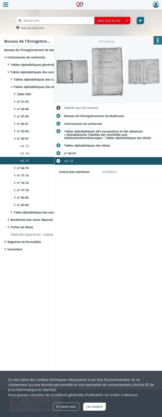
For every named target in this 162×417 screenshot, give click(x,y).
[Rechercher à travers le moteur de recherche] (57, 20)
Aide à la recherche (32, 28)
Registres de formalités (24, 242)
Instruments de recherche (26, 57)
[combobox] (112, 20)
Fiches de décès (22, 227)
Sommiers (14, 249)
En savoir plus (66, 407)
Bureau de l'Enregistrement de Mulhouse (34, 50)
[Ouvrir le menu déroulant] (5, 5)
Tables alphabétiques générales (33, 65)
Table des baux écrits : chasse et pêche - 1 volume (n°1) (50, 234)
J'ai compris (94, 407)
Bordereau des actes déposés (32, 220)
